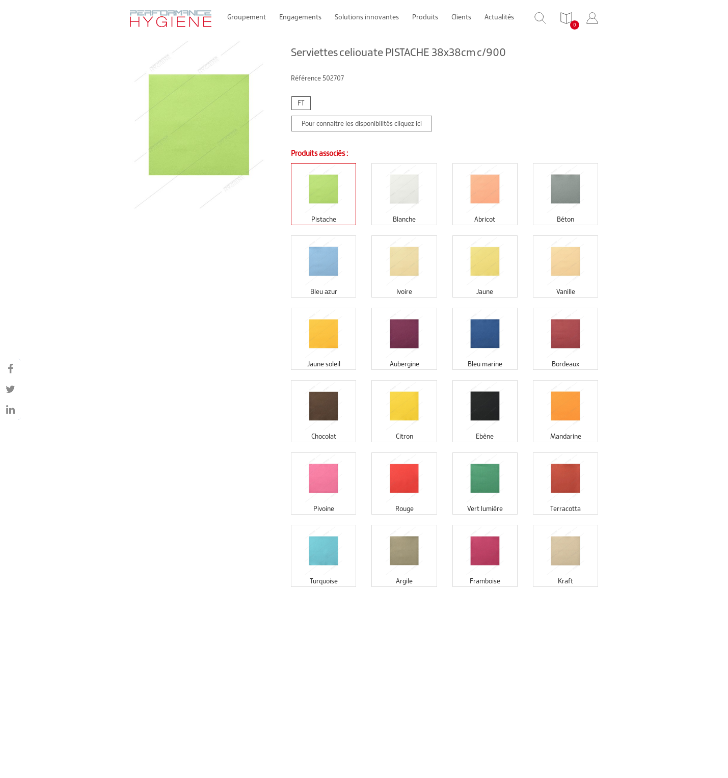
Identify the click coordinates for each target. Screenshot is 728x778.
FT (301, 103)
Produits (425, 16)
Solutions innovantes (367, 16)
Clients (461, 16)
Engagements (300, 16)
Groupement (246, 16)
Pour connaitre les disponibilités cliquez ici (362, 123)
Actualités (499, 16)
